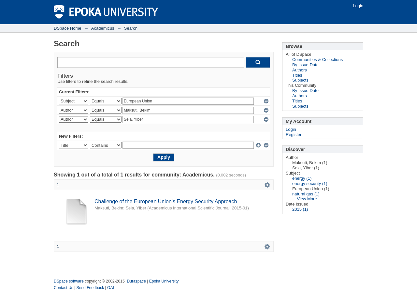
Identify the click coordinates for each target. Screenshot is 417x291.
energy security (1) (309, 183)
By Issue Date (305, 64)
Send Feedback (90, 287)
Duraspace (136, 281)
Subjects (300, 80)
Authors (299, 70)
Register (293, 134)
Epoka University (164, 281)
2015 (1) (300, 209)
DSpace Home (67, 28)
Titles (297, 75)
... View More (304, 198)
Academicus (102, 28)
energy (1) (301, 178)
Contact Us (63, 287)
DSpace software (69, 281)
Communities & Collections (317, 59)
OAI (110, 287)
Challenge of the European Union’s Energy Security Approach (165, 201)
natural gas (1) (306, 193)
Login (358, 5)
